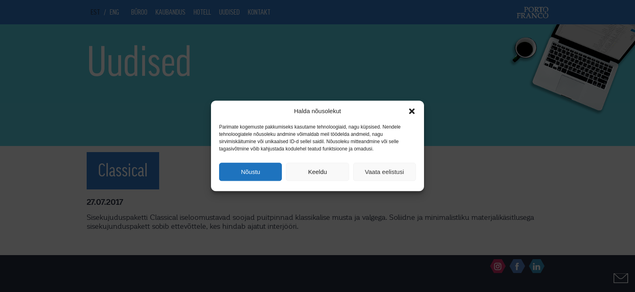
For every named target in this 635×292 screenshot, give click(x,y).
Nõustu (250, 171)
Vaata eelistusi (384, 171)
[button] (412, 111)
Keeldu (317, 171)
